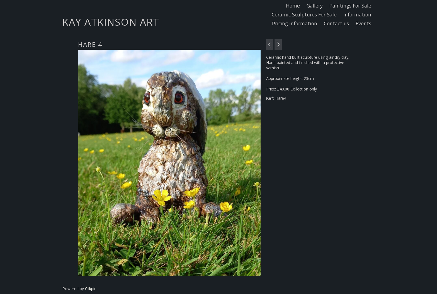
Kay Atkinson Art (110, 21)
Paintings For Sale (350, 5)
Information (357, 14)
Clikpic (90, 288)
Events (363, 23)
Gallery (315, 5)
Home (293, 5)
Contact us (336, 23)
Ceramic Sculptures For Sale (304, 14)
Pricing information (294, 23)
